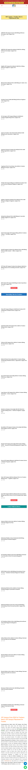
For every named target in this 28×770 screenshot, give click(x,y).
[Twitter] (25, 763)
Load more (14, 287)
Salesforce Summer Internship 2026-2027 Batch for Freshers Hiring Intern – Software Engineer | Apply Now (13, 410)
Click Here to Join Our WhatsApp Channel (14, 2)
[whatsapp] (25, 767)
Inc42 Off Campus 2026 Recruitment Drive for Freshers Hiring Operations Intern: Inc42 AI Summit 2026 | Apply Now (14, 495)
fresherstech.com (7, 760)
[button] (2, 5)
